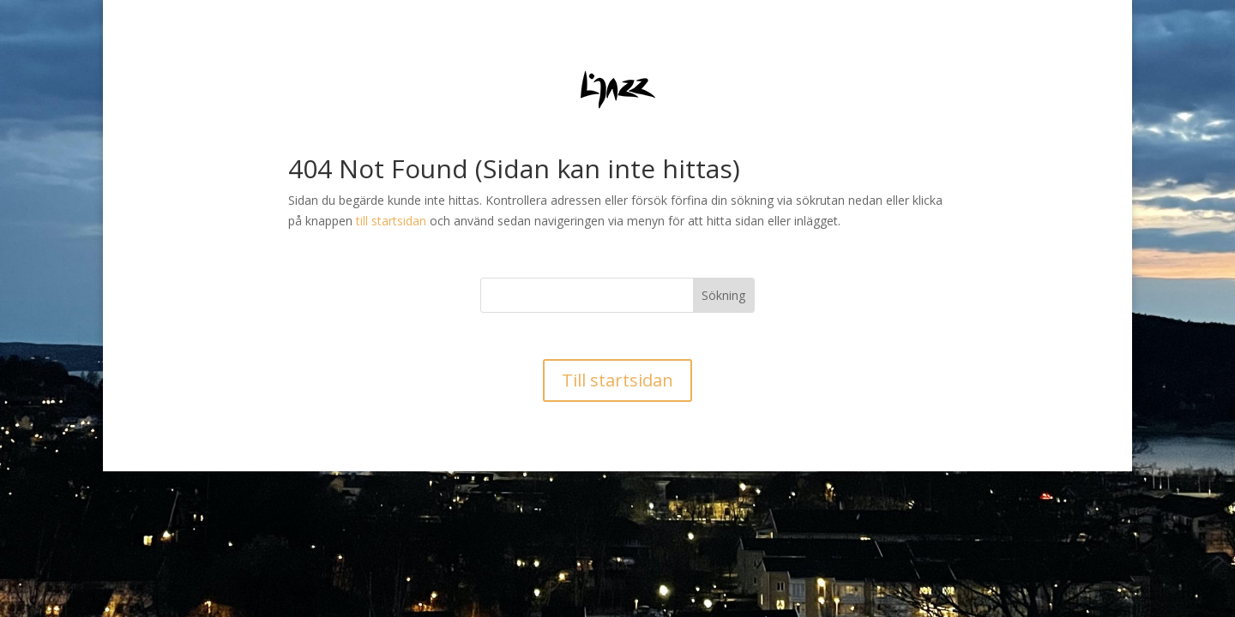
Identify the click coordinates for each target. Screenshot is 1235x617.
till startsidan (391, 221)
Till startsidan (617, 380)
